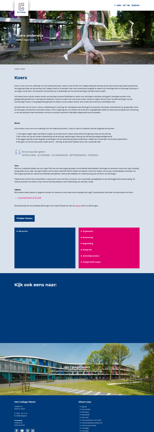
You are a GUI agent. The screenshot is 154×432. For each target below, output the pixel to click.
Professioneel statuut (88, 425)
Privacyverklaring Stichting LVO (92, 423)
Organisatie (88, 231)
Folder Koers (25, 218)
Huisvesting (88, 237)
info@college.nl (21, 416)
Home (16, 69)
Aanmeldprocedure (91, 256)
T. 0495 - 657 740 (122, 5)
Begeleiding (88, 243)
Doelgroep (87, 249)
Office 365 (85, 417)
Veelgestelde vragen (92, 262)
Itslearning (85, 412)
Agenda (84, 407)
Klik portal (23, 231)
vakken (78, 206)
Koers (23, 69)
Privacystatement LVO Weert (91, 420)
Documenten (85, 409)
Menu (136, 5)
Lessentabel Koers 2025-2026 (29, 198)
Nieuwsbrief (85, 415)
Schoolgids (85, 428)
